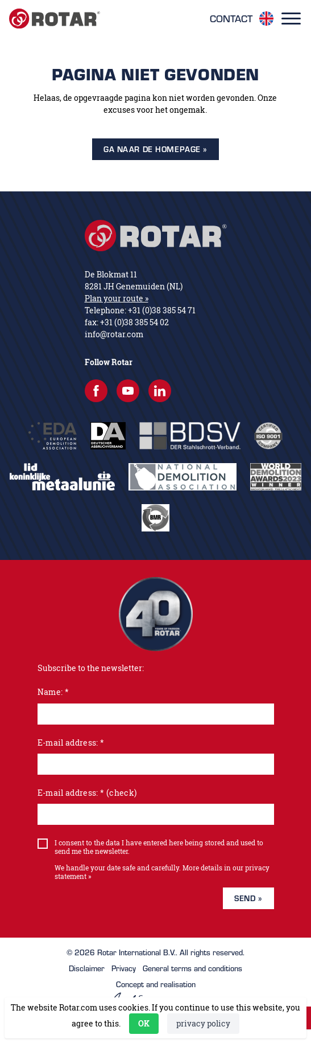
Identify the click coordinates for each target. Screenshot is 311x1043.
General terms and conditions (192, 968)
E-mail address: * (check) (87, 792)
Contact (231, 19)
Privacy (123, 968)
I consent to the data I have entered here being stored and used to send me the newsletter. (159, 847)
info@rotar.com (114, 334)
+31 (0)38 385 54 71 (162, 310)
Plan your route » (116, 298)
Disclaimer (87, 968)
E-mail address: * (71, 742)
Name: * (53, 692)
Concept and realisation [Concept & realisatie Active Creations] (155, 993)
